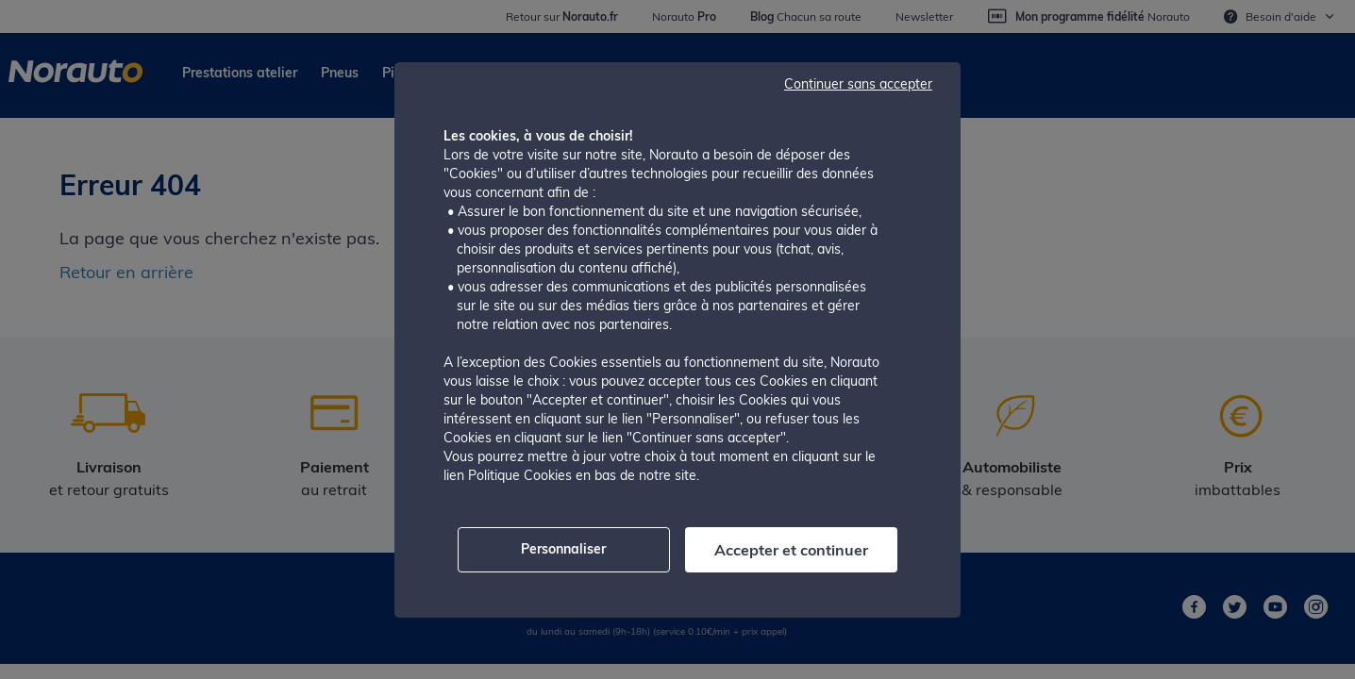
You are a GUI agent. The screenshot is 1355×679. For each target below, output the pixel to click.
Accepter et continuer (791, 549)
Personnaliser (563, 548)
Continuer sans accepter (858, 83)
